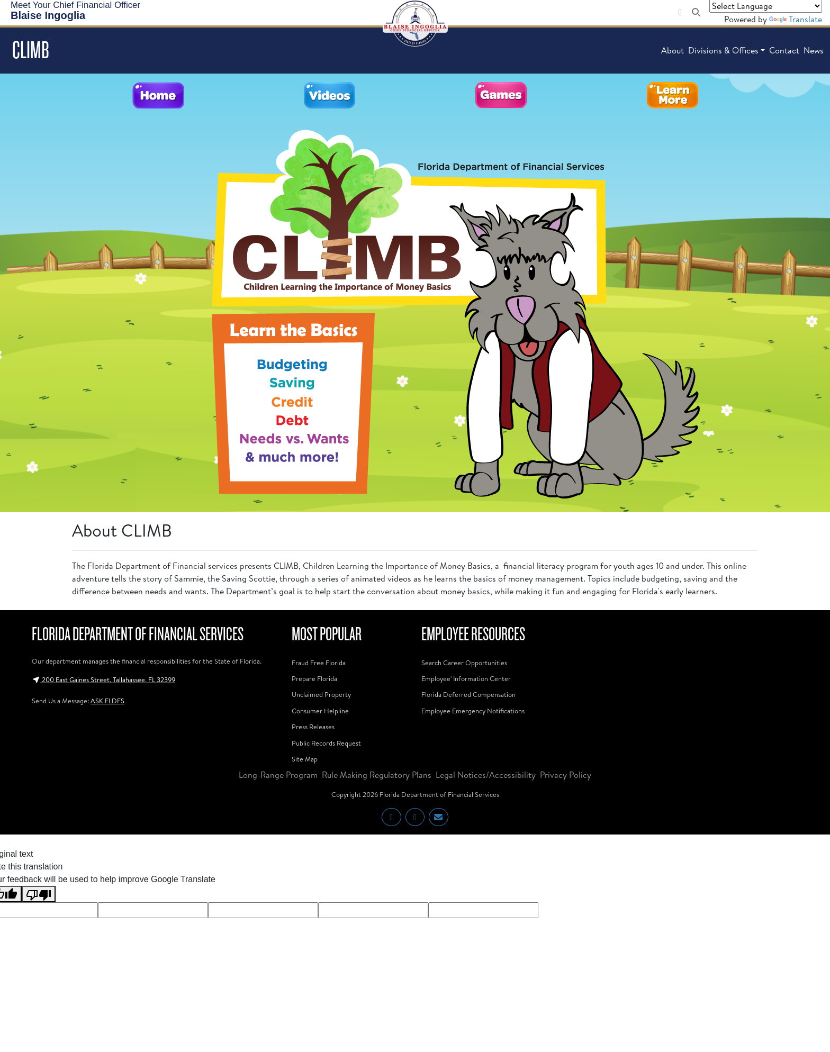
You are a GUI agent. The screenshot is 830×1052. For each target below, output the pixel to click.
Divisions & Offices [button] (723, 50)
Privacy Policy (565, 775)
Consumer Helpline (320, 710)
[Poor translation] (39, 894)
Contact (784, 50)
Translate (795, 19)
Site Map (305, 759)
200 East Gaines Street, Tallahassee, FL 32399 (103, 679)
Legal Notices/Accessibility (486, 775)
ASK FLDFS (107, 700)
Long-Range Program (278, 775)
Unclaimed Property (321, 694)
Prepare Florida (314, 678)
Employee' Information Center (466, 678)
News (814, 50)
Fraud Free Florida (319, 662)
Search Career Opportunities (464, 662)
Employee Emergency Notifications (473, 710)
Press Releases (313, 726)
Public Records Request (326, 743)
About (672, 50)
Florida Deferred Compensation (468, 694)
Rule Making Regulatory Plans (376, 775)
